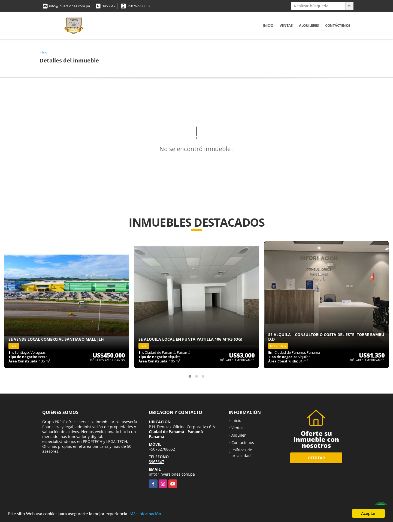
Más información (145, 514)
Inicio (268, 25)
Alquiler (238, 435)
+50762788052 (138, 6)
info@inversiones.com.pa (69, 6)
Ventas (286, 25)
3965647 (108, 6)
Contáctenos (337, 25)
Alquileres (309, 25)
